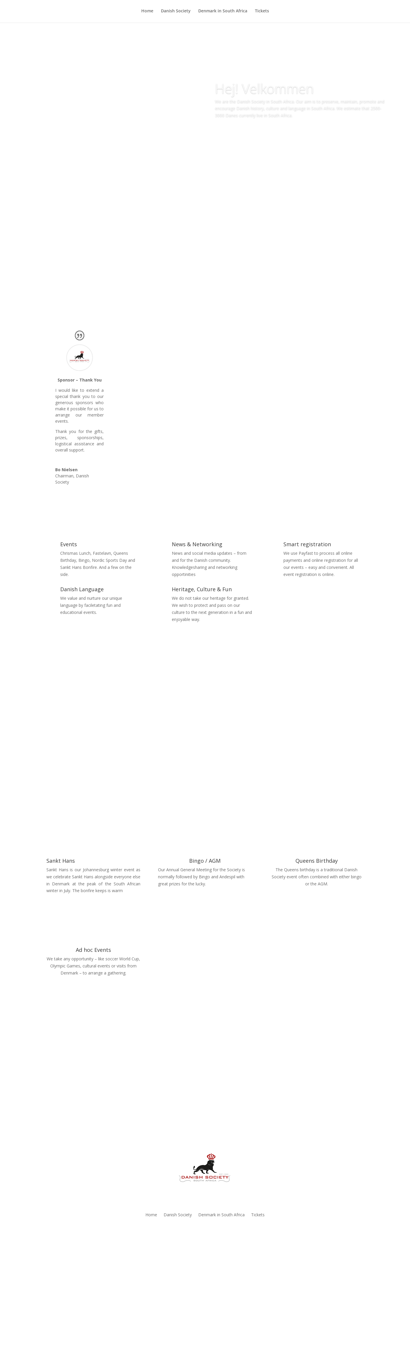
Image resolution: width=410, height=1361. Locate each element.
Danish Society (176, 12)
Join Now (205, 1275)
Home (147, 12)
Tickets (262, 12)
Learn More (237, 132)
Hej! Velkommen (264, 88)
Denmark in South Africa (222, 12)
